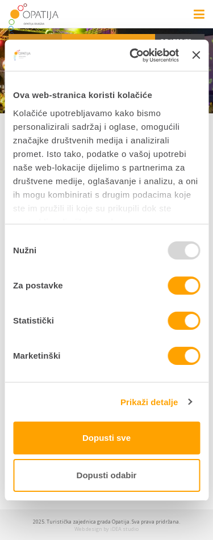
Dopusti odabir (107, 475)
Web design (88, 529)
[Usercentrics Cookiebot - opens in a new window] (134, 55)
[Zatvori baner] (196, 55)
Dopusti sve (106, 438)
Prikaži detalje (149, 402)
